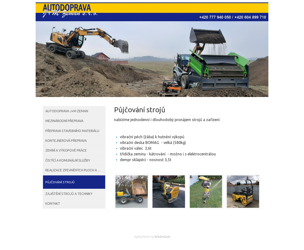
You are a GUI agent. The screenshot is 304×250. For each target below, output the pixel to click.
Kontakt (52, 235)
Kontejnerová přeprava (65, 153)
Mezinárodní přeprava (63, 126)
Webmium (162, 237)
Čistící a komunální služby (66, 181)
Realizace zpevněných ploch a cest (73, 194)
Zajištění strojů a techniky (67, 221)
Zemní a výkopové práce (65, 167)
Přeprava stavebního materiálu (71, 140)
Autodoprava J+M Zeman (65, 113)
